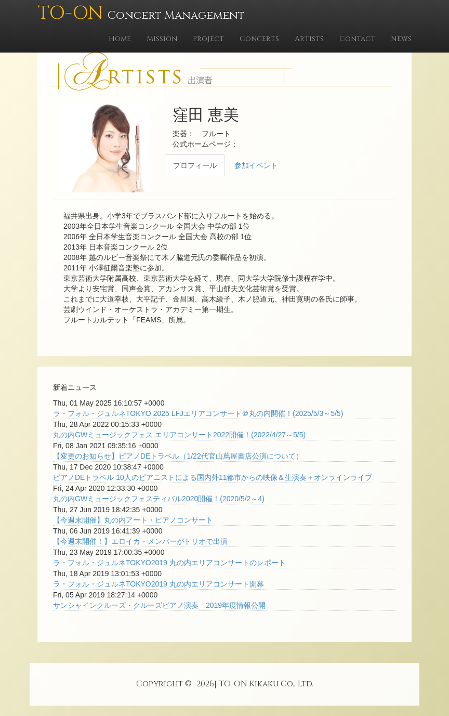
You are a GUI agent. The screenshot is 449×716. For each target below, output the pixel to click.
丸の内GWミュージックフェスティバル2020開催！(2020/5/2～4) (159, 498)
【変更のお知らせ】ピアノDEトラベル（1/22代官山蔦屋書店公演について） (178, 456)
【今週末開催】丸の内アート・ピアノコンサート (133, 520)
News (401, 39)
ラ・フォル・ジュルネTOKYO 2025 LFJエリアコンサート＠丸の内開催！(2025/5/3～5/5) (198, 413)
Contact (357, 39)
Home (120, 39)
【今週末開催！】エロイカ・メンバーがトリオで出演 (140, 541)
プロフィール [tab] (195, 165)
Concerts (259, 39)
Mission (162, 39)
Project (208, 39)
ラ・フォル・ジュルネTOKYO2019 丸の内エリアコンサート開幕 (158, 584)
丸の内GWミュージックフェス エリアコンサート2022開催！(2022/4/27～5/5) (179, 435)
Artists (309, 39)
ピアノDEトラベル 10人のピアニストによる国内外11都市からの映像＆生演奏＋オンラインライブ (212, 477)
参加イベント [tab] (256, 165)
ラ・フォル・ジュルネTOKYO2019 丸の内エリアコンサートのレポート (169, 562)
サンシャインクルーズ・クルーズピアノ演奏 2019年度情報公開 (159, 605)
